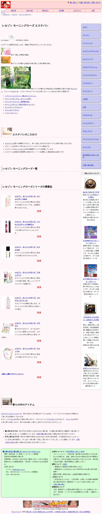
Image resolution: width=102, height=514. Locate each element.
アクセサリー (52, 419)
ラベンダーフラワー (12, 110)
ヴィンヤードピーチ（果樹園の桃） (17, 101)
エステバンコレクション (9, 413)
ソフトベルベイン (11, 113)
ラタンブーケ (87, 131)
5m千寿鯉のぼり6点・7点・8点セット (91, 279)
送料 (65, 464)
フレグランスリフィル (91, 139)
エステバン (77, 10)
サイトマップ (16, 512)
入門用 (85, 99)
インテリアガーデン (90, 75)
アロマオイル (87, 115)
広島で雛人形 (41, 434)
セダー (85, 27)
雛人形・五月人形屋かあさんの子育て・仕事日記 (44, 512)
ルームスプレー (88, 123)
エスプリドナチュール (91, 51)
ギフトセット (87, 91)
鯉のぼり (45, 10)
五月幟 (61, 10)
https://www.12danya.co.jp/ (21, 451)
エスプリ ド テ (88, 59)
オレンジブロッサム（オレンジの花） (18, 99)
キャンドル (18, 149)
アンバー (86, 35)
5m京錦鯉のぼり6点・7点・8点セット (91, 240)
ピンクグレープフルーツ (13, 107)
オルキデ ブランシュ (90, 67)
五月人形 (29, 10)
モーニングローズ (25, 14)
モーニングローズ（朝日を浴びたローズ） (20, 104)
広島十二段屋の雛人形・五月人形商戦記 (76, 512)
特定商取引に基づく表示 (91, 156)
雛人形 (13, 10)
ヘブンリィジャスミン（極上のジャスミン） (21, 96)
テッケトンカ (87, 43)
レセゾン (14, 14)
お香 (93, 10)
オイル (13, 419)
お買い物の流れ (88, 165)
